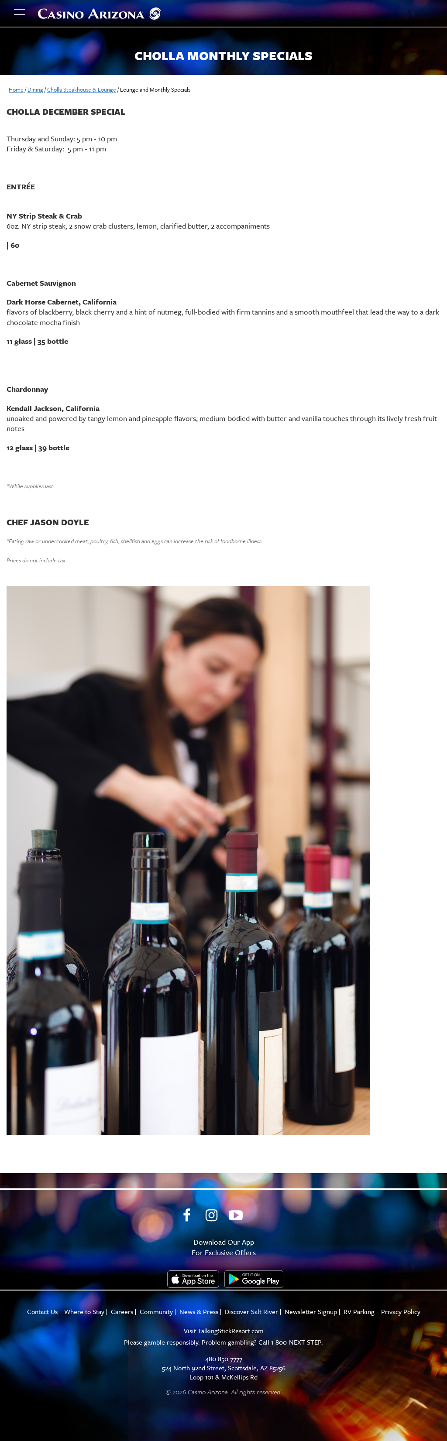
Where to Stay (84, 1311)
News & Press (198, 1311)
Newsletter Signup (311, 1311)
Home (16, 89)
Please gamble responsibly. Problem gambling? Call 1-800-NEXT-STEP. (223, 1342)
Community (156, 1311)
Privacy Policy (400, 1311)
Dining (35, 89)
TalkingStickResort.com (231, 1330)
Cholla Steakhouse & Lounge (81, 89)
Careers (122, 1311)
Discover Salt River (251, 1311)
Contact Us (42, 1311)
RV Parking (359, 1311)
